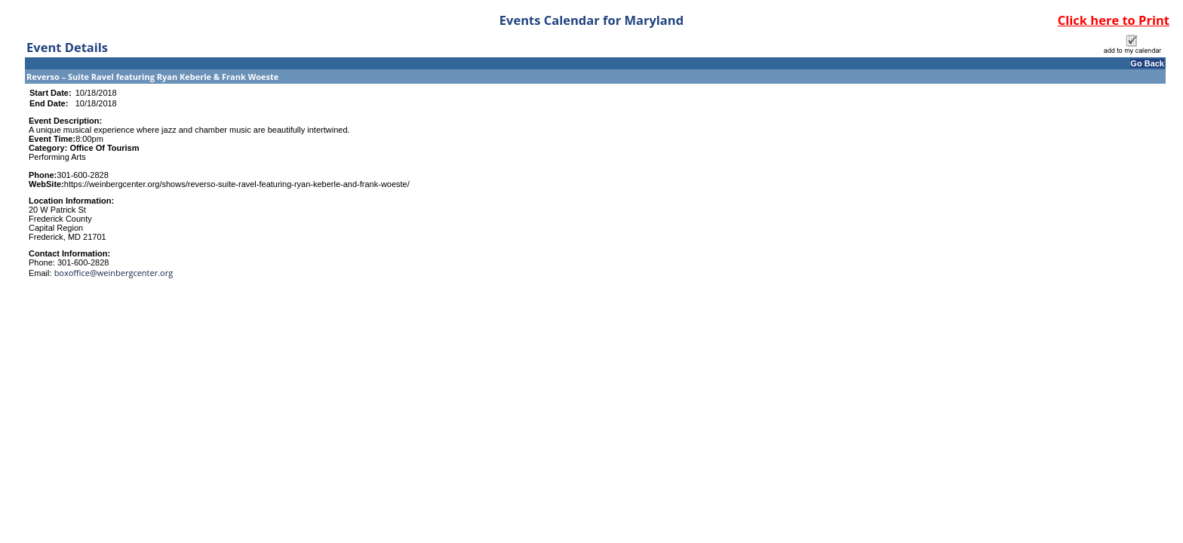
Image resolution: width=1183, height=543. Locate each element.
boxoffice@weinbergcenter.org (114, 272)
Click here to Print (1113, 20)
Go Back (1147, 63)
